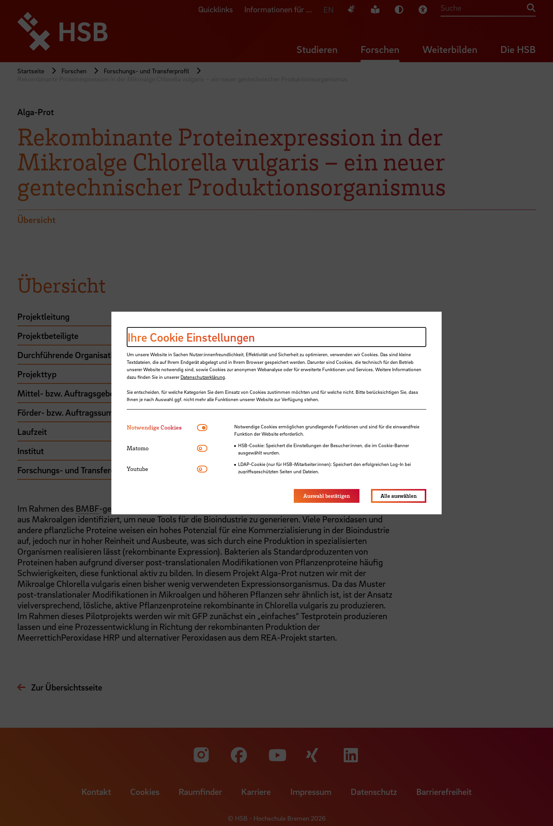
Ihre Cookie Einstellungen (191, 337)
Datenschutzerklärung (202, 377)
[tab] (162, 427)
